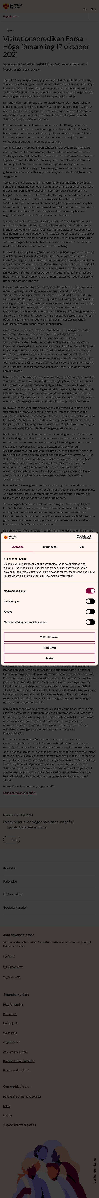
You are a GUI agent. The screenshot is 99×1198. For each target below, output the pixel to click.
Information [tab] (49, 546)
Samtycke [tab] (17, 546)
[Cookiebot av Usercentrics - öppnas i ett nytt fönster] (80, 537)
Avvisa (49, 658)
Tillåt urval (49, 647)
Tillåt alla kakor (49, 637)
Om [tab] (81, 546)
